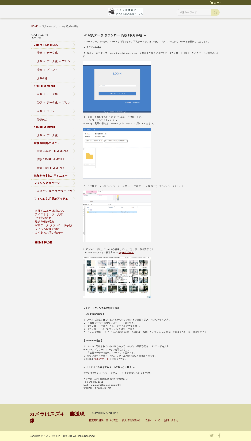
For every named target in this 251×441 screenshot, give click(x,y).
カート (217, 2)
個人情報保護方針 (132, 420)
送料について (152, 420)
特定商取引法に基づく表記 (103, 420)
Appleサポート (126, 252)
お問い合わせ (171, 420)
